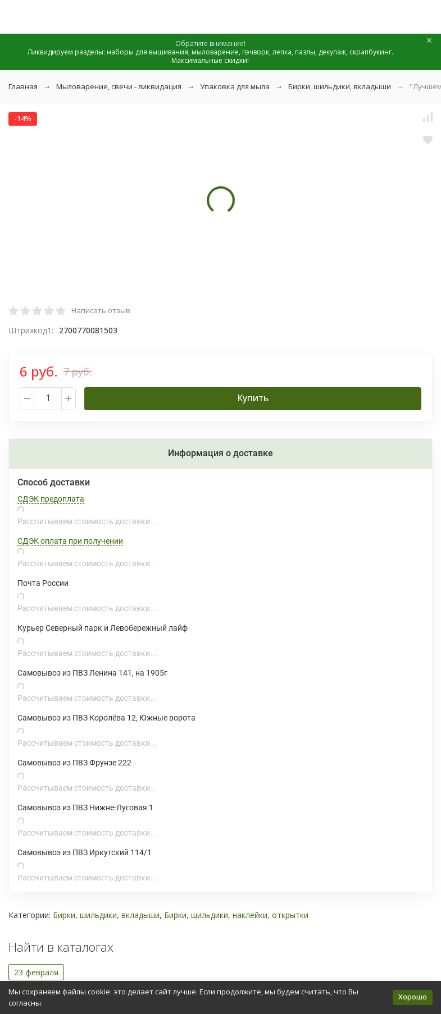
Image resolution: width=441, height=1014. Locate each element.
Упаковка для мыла (235, 86)
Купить (253, 398)
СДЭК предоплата (50, 498)
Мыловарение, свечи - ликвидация (118, 86)
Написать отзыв (100, 310)
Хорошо (412, 997)
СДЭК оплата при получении (70, 540)
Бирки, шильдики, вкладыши (339, 86)
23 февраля (36, 972)
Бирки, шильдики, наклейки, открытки (236, 915)
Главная (23, 86)
